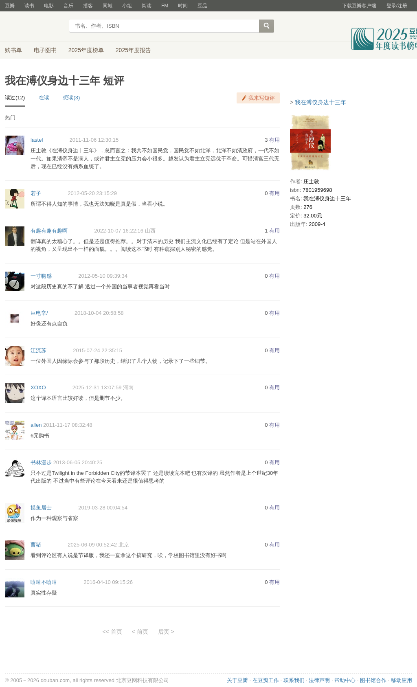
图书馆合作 (373, 680)
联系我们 (294, 680)
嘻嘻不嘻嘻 (44, 582)
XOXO (38, 387)
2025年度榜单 (86, 50)
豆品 (202, 6)
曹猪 (36, 545)
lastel (37, 140)
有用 (274, 140)
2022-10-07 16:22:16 (118, 231)
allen (36, 425)
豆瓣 (10, 6)
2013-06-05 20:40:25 (78, 462)
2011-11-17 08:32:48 (67, 425)
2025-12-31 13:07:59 (97, 387)
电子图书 (45, 50)
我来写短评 (261, 98)
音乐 (68, 6)
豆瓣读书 (34, 26)
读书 (29, 6)
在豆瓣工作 (265, 680)
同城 (107, 6)
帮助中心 (345, 680)
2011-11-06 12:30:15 (94, 140)
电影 (49, 6)
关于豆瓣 (237, 680)
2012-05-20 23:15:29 (92, 193)
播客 (88, 6)
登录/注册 (396, 6)
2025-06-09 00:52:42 (92, 545)
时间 (183, 6)
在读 (44, 97)
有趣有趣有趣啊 (49, 231)
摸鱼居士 (41, 508)
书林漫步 (41, 462)
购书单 (13, 50)
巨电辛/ (39, 313)
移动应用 (401, 680)
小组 (127, 6)
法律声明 (319, 680)
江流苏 (38, 350)
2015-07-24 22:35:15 (97, 350)
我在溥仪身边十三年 (320, 102)
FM (164, 6)
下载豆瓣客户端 (359, 6)
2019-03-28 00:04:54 (102, 508)
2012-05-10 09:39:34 (102, 276)
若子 (36, 193)
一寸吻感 (41, 276)
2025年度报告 (133, 50)
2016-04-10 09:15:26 (108, 582)
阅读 (146, 6)
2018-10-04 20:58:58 (99, 313)
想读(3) (71, 97)
